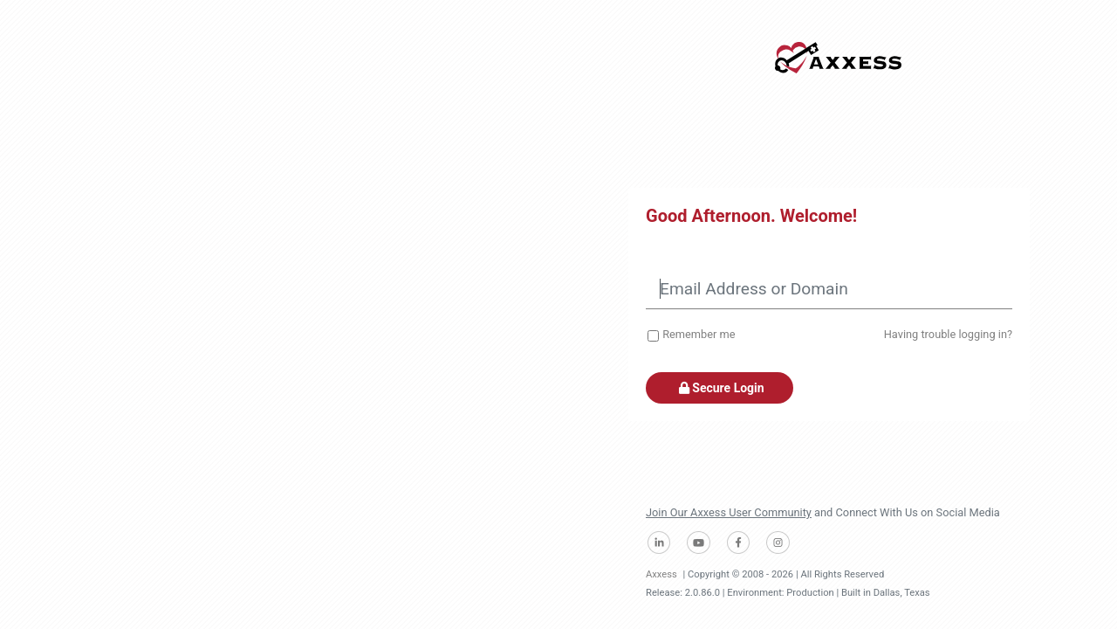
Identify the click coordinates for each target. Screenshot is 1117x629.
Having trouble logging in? (948, 334)
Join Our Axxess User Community (729, 512)
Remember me (698, 334)
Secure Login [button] (719, 388)
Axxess (661, 574)
